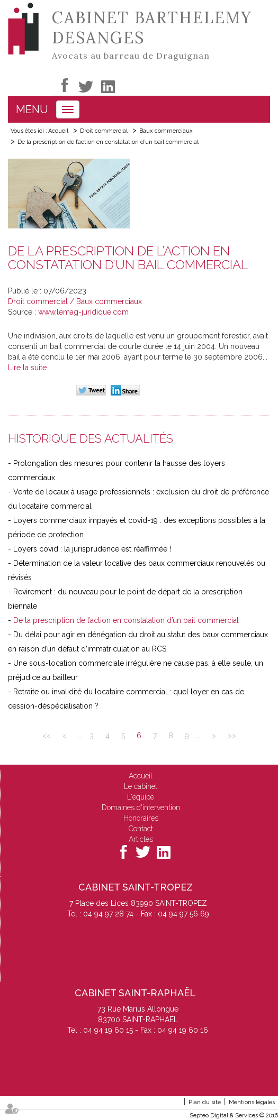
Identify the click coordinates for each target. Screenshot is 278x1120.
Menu (32, 109)
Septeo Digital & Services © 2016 (234, 1115)
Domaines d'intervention (141, 807)
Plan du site (205, 1102)
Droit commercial (104, 130)
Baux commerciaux (166, 130)
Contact (141, 828)
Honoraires (140, 818)
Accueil (58, 130)
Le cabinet (140, 786)
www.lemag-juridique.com (83, 312)
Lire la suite (27, 367)
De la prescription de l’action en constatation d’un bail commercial (108, 142)
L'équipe (140, 797)
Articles (141, 839)
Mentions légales (252, 1102)
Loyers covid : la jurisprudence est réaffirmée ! (92, 549)
